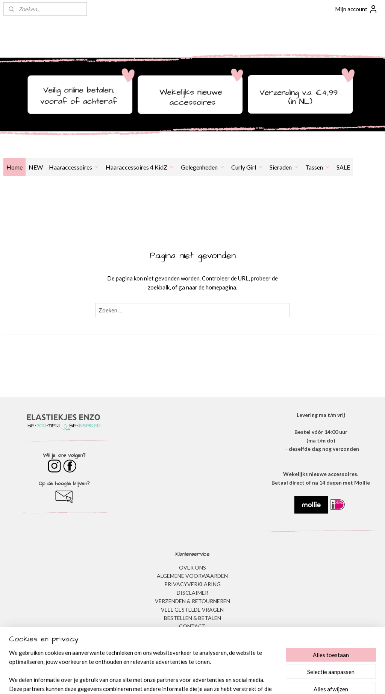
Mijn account (356, 9)
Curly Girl (247, 167)
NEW (36, 167)
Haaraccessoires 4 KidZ (140, 167)
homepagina (221, 287)
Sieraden (284, 167)
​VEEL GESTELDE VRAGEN (192, 609)
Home (14, 167)
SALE (343, 167)
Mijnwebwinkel (269, 680)
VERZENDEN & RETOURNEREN (192, 601)
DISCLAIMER (192, 592)
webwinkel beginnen (208, 680)
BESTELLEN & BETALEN (192, 618)
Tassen (317, 167)
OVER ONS (192, 567)
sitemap (168, 680)
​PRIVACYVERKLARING (192, 584)
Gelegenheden (203, 167)
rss (182, 680)
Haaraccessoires (74, 167)
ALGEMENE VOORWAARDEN (192, 576)
